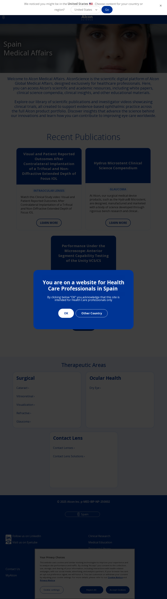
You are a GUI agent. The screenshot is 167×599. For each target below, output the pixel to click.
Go (107, 10)
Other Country (91, 313)
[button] (86, 9)
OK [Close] (66, 313)
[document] (83, 299)
